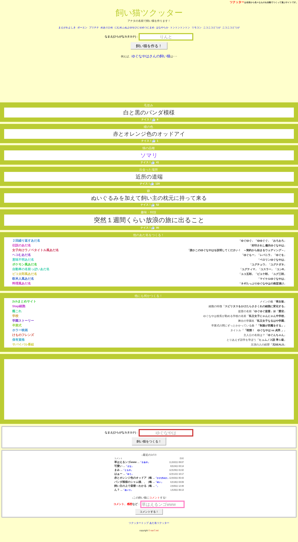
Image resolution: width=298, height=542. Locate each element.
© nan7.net (153, 530)
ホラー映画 (20, 330)
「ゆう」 (129, 474)
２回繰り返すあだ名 (26, 240)
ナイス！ (148, 119)
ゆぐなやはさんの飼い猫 (151, 56)
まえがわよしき (67, 27)
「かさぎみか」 (162, 478)
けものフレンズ (23, 335)
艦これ (17, 311)
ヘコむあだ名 (21, 255)
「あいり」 (128, 490)
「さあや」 (144, 462)
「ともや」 (128, 470)
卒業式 (17, 325)
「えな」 (129, 466)
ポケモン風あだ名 (24, 264)
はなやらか (162, 27)
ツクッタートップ (139, 523)
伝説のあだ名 (21, 245)
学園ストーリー (23, 320)
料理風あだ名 (21, 283)
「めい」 (159, 482)
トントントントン (180, 27)
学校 (15, 316)
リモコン (197, 27)
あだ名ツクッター (159, 523)
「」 (157, 486)
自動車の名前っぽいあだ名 (30, 269)
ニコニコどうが (212, 27)
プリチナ (94, 27)
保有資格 (18, 339)
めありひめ (107, 27)
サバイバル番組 (23, 344)
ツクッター (237, 2)
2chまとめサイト (24, 301)
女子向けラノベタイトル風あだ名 (35, 250)
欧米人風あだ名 (23, 278)
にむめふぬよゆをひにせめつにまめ (134, 27)
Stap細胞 (18, 306)
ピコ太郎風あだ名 (24, 274)
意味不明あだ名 (23, 259)
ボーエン (82, 27)
